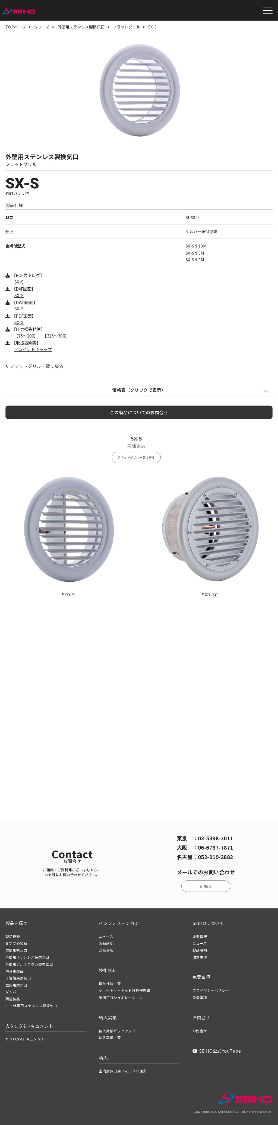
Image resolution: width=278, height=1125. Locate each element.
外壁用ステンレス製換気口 (81, 27)
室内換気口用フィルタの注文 (122, 1070)
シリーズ (41, 27)
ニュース (106, 936)
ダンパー (12, 991)
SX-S (19, 282)
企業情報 (199, 936)
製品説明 (106, 943)
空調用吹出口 (16, 950)
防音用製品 (14, 971)
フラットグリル (126, 27)
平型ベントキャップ (33, 349)
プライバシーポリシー (210, 990)
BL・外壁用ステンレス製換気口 (31, 1005)
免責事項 (199, 997)
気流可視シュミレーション (121, 997)
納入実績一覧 (110, 1037)
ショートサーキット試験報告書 (124, 990)
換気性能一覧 (110, 983)
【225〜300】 (56, 336)
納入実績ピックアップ (117, 1030)
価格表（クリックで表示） (139, 390)
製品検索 (12, 936)
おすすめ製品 (16, 943)
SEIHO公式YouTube (216, 1050)
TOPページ (15, 27)
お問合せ (206, 886)
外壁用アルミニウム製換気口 (29, 964)
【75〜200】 (26, 336)
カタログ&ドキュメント (25, 1039)
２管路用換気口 (18, 978)
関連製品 (12, 998)
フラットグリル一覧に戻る (34, 366)
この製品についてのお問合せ (139, 412)
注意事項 (106, 950)
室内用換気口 (16, 985)
